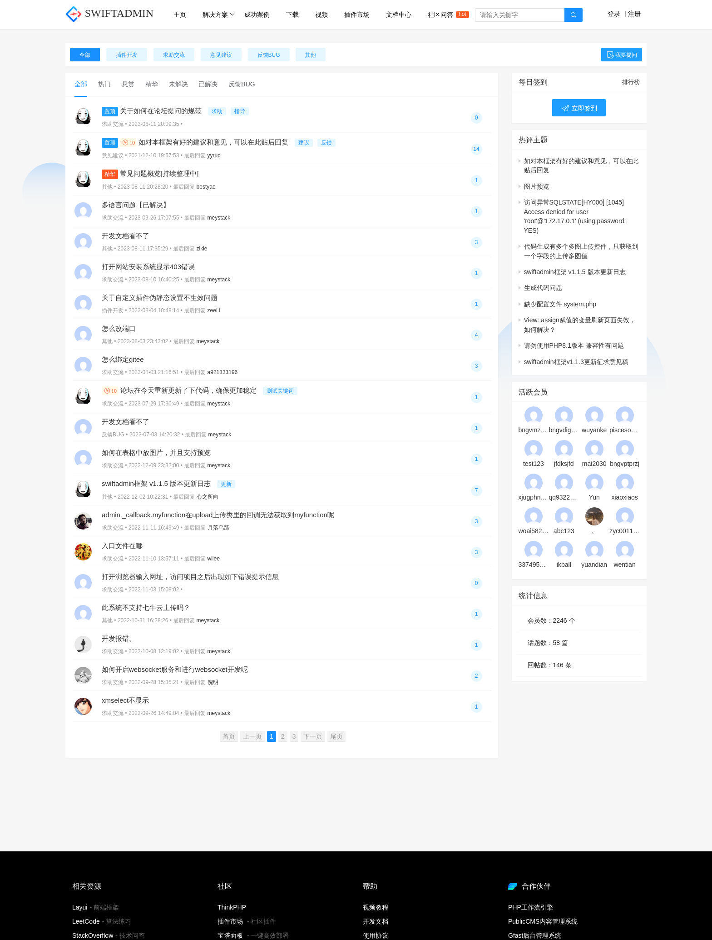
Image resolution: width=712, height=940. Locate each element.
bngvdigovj (564, 430)
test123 (533, 463)
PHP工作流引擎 (530, 907)
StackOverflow (92, 935)
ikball (564, 564)
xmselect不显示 (125, 700)
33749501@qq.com (534, 564)
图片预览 (536, 186)
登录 (614, 13)
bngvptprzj (624, 463)
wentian (624, 564)
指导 (239, 111)
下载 (292, 14)
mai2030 (594, 463)
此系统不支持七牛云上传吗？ (146, 607)
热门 (104, 84)
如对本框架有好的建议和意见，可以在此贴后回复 (196, 142)
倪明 (213, 682)
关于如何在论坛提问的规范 (152, 111)
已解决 (208, 84)
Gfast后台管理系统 (534, 935)
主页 (179, 14)
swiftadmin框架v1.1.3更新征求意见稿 (576, 361)
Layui (79, 907)
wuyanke (594, 430)
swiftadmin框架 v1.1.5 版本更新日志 (157, 483)
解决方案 (219, 14)
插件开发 (127, 55)
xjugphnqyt (534, 497)
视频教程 (375, 907)
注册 (634, 13)
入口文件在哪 (122, 546)
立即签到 (579, 108)
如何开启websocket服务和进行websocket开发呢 (175, 669)
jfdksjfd (564, 463)
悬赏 (128, 84)
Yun (594, 497)
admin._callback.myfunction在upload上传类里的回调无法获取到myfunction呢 (218, 515)
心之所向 (207, 497)
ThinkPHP (232, 907)
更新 (226, 484)
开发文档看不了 (125, 236)
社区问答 (444, 14)
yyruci (215, 155)
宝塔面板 (230, 935)
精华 (151, 84)
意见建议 (221, 55)
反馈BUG (268, 55)
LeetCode (86, 921)
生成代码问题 (543, 287)
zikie (202, 248)
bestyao (206, 187)
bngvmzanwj (534, 430)
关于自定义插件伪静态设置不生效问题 (160, 297)
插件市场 (357, 14)
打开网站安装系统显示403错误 (148, 266)
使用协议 (375, 935)
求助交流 (174, 55)
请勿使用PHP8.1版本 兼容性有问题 (574, 345)
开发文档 (375, 921)
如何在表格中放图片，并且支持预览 (156, 452)
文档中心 (398, 14)
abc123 (564, 531)
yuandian (594, 564)
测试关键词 (280, 391)
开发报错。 (119, 638)
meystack (219, 218)
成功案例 (257, 14)
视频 (321, 14)
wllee (214, 558)
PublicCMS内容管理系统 (543, 921)
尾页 (336, 736)
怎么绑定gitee (123, 359)
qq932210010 (564, 497)
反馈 (326, 143)
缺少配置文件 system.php (560, 304)
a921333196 (223, 372)
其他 (310, 55)
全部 (84, 55)
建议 (303, 143)
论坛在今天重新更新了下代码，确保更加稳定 (180, 390)
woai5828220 (534, 531)
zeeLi (214, 310)
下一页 (312, 736)
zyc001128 (624, 531)
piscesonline (624, 430)
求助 (217, 111)
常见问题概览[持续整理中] (150, 173)
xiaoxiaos (624, 497)
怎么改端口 (119, 328)
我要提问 (621, 55)
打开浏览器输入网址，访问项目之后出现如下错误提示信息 (190, 576)
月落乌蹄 (218, 528)
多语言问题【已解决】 (136, 205)
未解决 (178, 84)
